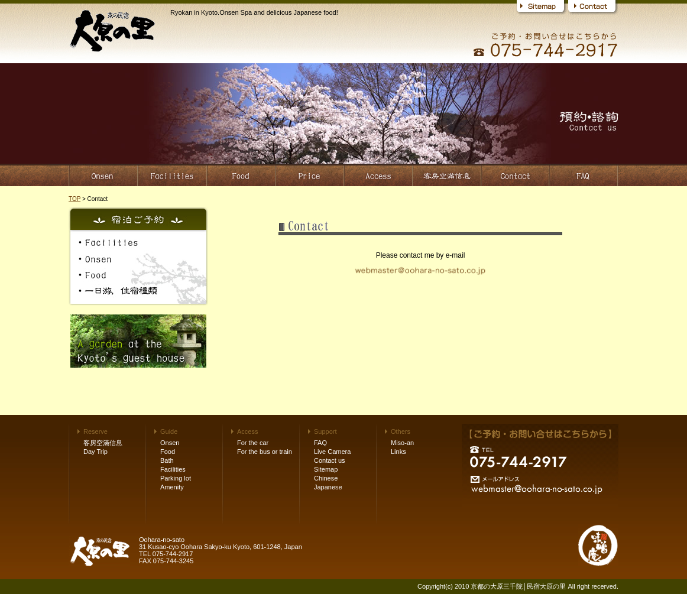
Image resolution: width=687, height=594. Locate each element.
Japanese (328, 487)
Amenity (172, 487)
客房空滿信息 (102, 442)
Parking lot (175, 478)
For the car (252, 442)
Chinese (326, 478)
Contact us (329, 460)
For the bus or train (264, 451)
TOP (74, 199)
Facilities (173, 469)
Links (398, 451)
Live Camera (332, 451)
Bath (167, 460)
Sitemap (326, 469)
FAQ (320, 442)
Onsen (169, 442)
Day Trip (95, 451)
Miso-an (402, 442)
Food (167, 451)
